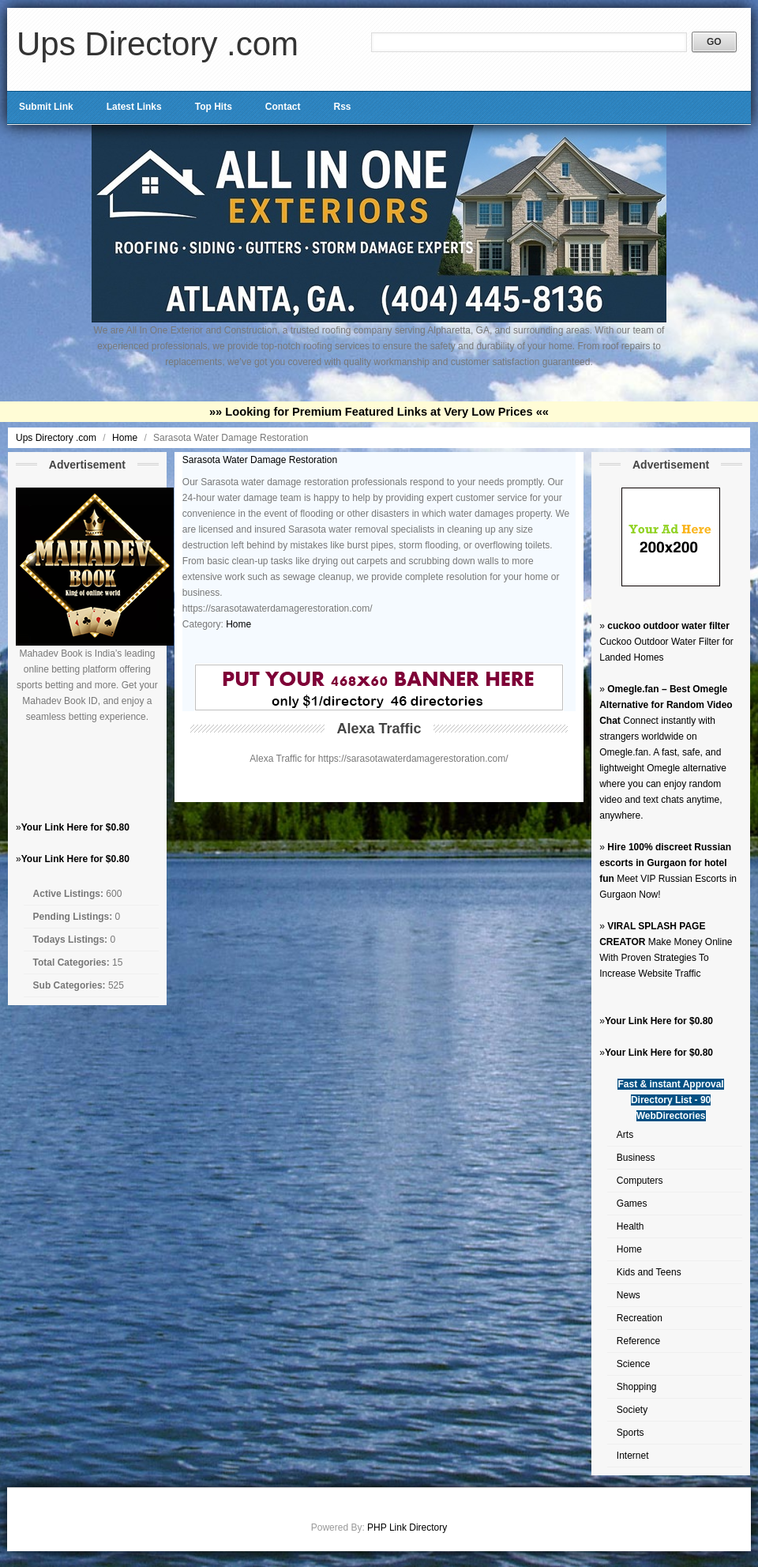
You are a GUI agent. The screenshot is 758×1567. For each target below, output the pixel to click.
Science (634, 1363)
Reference (638, 1341)
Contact (283, 106)
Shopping (637, 1386)
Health (630, 1226)
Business (636, 1157)
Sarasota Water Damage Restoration (259, 459)
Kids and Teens (649, 1272)
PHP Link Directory (407, 1527)
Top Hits (213, 106)
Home (126, 437)
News (628, 1295)
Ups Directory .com (157, 43)
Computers (640, 1180)
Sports (630, 1432)
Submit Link (46, 106)
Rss (342, 106)
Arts (625, 1134)
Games (632, 1203)
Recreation (639, 1318)
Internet (633, 1455)
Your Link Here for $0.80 (75, 827)
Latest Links (134, 106)
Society (632, 1409)
